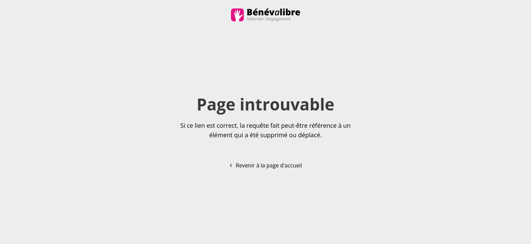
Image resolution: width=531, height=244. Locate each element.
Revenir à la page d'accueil (265, 165)
